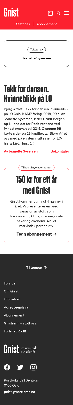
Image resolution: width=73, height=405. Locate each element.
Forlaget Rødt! (15, 331)
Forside (10, 283)
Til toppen (34, 267)
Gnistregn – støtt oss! (20, 323)
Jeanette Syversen (23, 151)
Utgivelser (12, 299)
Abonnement (46, 24)
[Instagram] (33, 369)
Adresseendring (16, 307)
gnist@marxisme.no (19, 391)
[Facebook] (7, 369)
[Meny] (66, 13)
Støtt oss (23, 24)
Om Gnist (11, 291)
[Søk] (58, 13)
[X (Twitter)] (20, 369)
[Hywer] (11, 12)
